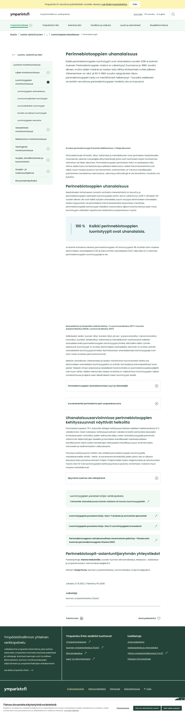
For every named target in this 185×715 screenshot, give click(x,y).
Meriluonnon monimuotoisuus (31, 139)
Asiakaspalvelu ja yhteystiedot (143, 658)
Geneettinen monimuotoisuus (24, 129)
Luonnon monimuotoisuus (26, 64)
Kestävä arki (74, 25)
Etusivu (13, 34)
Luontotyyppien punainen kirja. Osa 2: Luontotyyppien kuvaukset (113, 539)
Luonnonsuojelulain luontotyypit (32, 98)
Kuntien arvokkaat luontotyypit (32, 113)
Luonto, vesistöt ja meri (31, 34)
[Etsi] (173, 14)
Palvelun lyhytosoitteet (139, 670)
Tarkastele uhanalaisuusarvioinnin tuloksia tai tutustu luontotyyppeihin (129, 508)
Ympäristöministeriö (78, 653)
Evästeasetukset (121, 708)
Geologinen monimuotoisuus (24, 148)
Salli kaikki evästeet (172, 708)
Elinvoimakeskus (76, 664)
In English (161, 14)
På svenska (150, 14)
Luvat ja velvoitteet (130, 25)
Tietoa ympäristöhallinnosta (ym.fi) (147, 664)
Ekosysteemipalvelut (26, 180)
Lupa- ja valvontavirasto (80, 670)
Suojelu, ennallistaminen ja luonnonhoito (29, 160)
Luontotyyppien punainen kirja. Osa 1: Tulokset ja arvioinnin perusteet (113, 528)
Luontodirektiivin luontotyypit (31, 106)
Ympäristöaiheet (19, 25)
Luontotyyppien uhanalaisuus (65, 34)
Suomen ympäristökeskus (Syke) (84, 658)
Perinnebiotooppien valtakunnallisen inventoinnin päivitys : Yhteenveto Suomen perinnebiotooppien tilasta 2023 (113, 552)
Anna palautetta (149, 629)
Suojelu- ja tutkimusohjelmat (24, 171)
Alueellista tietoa (159, 25)
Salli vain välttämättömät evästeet (146, 707)
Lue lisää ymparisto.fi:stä (18, 681)
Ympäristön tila (50, 25)
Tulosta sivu (74, 629)
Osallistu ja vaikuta (101, 25)
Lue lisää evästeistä (77, 711)
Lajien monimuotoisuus (27, 72)
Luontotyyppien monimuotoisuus (24, 82)
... (47, 34)
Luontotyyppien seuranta (29, 120)
